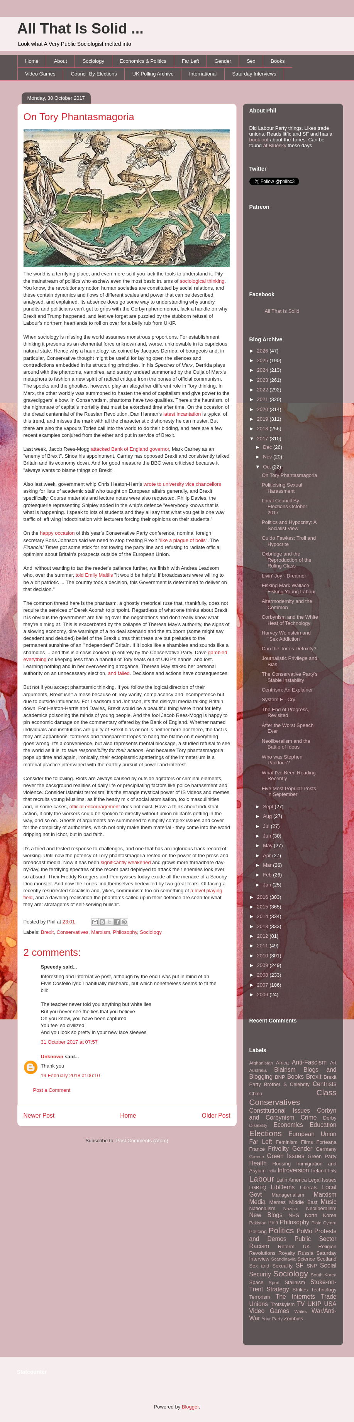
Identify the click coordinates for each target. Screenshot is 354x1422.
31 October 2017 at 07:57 (69, 1042)
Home (32, 61)
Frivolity (278, 1148)
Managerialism (288, 1195)
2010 (263, 956)
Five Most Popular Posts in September (289, 791)
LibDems (283, 1187)
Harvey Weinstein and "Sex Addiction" (286, 636)
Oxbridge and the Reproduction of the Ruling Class (286, 560)
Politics (281, 1230)
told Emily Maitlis (94, 575)
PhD (273, 1223)
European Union (312, 1134)
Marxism (100, 932)
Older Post (216, 1115)
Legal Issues (322, 1180)
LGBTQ (257, 1187)
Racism (259, 1246)
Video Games (40, 74)
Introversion (293, 1170)
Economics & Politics (143, 61)
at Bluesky (274, 145)
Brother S (275, 1084)
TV (301, 1304)
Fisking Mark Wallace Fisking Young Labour (289, 588)
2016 (263, 897)
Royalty (286, 1253)
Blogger (190, 1407)
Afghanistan (261, 1062)
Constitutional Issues (279, 1110)
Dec (268, 447)
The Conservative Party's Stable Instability (290, 677)
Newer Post (39, 1115)
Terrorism (259, 1297)
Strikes (300, 1290)
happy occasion (57, 533)
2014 (263, 916)
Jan (268, 885)
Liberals (308, 1187)
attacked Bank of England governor (130, 449)
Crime (309, 1117)
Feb (268, 875)
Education (323, 1124)
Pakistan (258, 1222)
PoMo (304, 1231)
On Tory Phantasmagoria (79, 117)
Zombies (293, 1318)
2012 (263, 936)
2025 (263, 360)
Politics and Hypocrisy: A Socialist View (289, 525)
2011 (263, 946)
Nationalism (262, 1208)
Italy (332, 1170)
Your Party (272, 1318)
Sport (274, 1282)
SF (299, 1265)
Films (307, 1142)
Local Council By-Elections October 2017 (284, 506)
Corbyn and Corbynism (293, 1114)
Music (329, 1202)
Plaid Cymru (324, 1222)
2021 (263, 399)
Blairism (284, 1069)
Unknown (52, 1056)
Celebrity (300, 1084)
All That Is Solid (282, 311)
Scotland (327, 1259)
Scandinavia (283, 1258)
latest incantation (182, 414)
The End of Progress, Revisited (285, 713)
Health (258, 1163)
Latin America (291, 1180)
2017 (263, 439)
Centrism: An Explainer (287, 690)
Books (278, 61)
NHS (293, 1215)
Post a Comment (52, 1090)
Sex (251, 61)
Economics (288, 1124)
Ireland (319, 1171)
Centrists (325, 1084)
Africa (282, 1063)
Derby (330, 1118)
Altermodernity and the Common (287, 604)
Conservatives (72, 932)
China (256, 1093)
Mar (268, 865)
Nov (268, 457)
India (272, 1171)
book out (259, 140)
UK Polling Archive (153, 74)
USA (330, 1304)
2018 (263, 428)
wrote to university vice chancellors (182, 484)
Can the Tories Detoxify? (289, 648)
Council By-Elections (94, 74)
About (60, 61)
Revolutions (262, 1253)
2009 (263, 965)
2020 (263, 409)
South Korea (323, 1274)
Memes (277, 1202)
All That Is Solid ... (80, 28)
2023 (263, 380)
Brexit (47, 932)
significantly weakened (126, 862)
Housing (282, 1164)
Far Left (190, 61)
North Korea (321, 1215)
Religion (327, 1246)
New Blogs (266, 1215)
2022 (263, 390)
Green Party (322, 1156)
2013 (263, 926)
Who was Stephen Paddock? (282, 760)
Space (256, 1282)
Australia (258, 1070)
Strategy (277, 1289)
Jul (267, 826)
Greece (256, 1156)
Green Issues (285, 1156)
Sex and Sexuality (271, 1266)
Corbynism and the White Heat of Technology (290, 620)
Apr (267, 855)
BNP (280, 1077)
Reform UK (294, 1246)
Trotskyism (283, 1304)
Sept (268, 806)
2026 (263, 351)
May (268, 845)
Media (257, 1202)
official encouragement (94, 806)
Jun (268, 836)
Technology (324, 1290)
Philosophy (125, 932)
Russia (305, 1253)
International (203, 74)
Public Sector (316, 1239)
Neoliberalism (321, 1208)
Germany (326, 1149)
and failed (118, 673)
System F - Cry (278, 699)
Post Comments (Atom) (142, 1140)
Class (326, 1092)
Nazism (290, 1208)
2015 (263, 907)
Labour (261, 1178)
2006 (263, 994)
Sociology (93, 61)
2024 (263, 370)
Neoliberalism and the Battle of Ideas (286, 744)
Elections (265, 1133)
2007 (263, 985)
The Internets (295, 1296)
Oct (267, 467)
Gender (223, 61)
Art (333, 1063)
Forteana (326, 1142)
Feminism (286, 1142)
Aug (268, 816)
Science (306, 1259)
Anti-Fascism (309, 1062)
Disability (258, 1125)
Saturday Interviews (254, 74)
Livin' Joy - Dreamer (284, 576)
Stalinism (295, 1282)
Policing (258, 1231)
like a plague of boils (183, 540)
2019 (263, 419)
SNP (312, 1266)
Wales (301, 1311)
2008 (263, 975)
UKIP (314, 1304)
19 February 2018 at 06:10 (70, 1075)
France (257, 1149)
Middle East (303, 1202)
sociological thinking (202, 281)
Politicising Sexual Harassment (282, 488)
